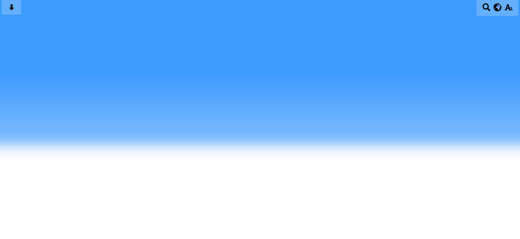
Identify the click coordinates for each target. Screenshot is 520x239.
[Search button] (486, 9)
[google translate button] (497, 7)
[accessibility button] (508, 9)
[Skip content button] (11, 9)
